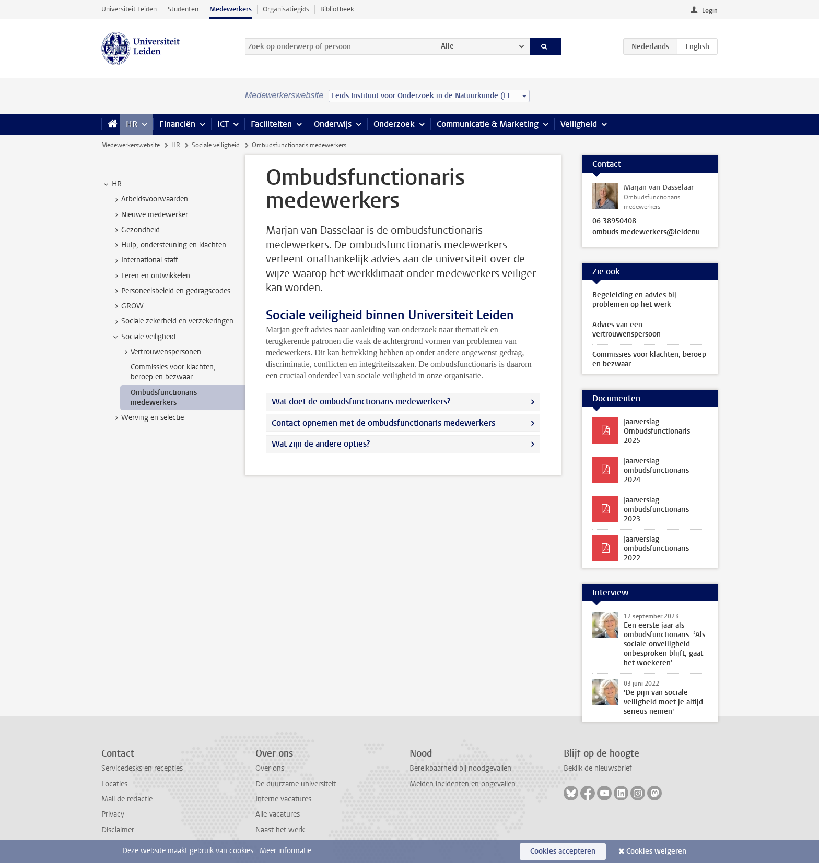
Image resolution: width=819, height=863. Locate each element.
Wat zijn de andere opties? (321, 443)
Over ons (269, 768)
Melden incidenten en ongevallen (463, 784)
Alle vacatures (277, 814)
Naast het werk (280, 830)
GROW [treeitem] (127, 306)
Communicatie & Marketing (488, 123)
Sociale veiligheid (216, 145)
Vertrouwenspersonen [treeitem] (161, 352)
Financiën (177, 123)
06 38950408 (614, 221)
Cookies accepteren (562, 851)
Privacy (112, 814)
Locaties (114, 784)
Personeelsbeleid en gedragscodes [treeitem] (170, 291)
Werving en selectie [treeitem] (147, 418)
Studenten (183, 9)
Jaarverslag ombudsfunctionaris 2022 (656, 548)
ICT (223, 123)
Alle (447, 46)
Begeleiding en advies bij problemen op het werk (634, 299)
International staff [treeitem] (144, 260)
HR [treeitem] (112, 184)
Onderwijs (333, 123)
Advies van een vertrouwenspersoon (626, 329)
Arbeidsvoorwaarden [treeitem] (149, 199)
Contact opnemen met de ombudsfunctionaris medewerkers (383, 422)
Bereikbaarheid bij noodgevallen (460, 768)
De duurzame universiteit (295, 784)
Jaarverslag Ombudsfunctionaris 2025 (657, 431)
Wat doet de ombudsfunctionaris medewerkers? (361, 401)
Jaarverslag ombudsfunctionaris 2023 (656, 509)
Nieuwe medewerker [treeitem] (149, 215)
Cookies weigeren (656, 851)
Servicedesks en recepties (142, 768)
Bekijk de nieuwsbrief (598, 768)
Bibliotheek (337, 9)
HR (131, 123)
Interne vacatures (283, 799)
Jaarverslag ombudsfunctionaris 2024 (656, 470)
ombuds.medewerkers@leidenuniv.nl (649, 232)
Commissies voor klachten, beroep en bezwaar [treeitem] (173, 372)
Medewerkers (230, 9)
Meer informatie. (286, 851)
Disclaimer (117, 830)
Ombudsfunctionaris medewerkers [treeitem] (164, 397)
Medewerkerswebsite (130, 145)
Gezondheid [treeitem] (135, 230)
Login (710, 10)
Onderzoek (394, 123)
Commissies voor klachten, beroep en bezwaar (649, 359)
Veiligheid (578, 123)
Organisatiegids (286, 9)
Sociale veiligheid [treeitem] (143, 337)
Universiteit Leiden (129, 9)
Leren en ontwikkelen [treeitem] (150, 276)
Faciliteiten (271, 123)
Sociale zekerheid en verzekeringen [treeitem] (172, 321)
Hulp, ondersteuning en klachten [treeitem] (168, 245)
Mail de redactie (127, 799)
